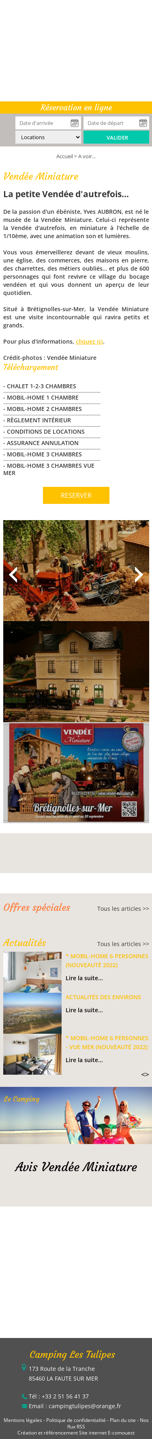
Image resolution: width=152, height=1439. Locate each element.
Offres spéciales (36, 907)
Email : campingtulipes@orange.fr (75, 1406)
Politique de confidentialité (76, 1420)
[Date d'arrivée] (48, 122)
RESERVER (76, 495)
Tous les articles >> (123, 908)
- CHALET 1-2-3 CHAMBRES (39, 386)
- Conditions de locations (44, 431)
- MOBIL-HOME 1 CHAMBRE (41, 397)
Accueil (64, 156)
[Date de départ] (116, 122)
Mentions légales (23, 1420)
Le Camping (21, 1099)
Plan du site (123, 1420)
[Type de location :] (48, 137)
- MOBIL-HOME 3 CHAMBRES (42, 454)
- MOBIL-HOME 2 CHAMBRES (42, 409)
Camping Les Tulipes (72, 1355)
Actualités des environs (103, 997)
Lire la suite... (84, 978)
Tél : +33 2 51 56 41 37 (59, 1396)
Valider (117, 137)
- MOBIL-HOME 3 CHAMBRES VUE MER (48, 469)
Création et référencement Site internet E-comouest (76, 1432)
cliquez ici (89, 341)
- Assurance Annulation (41, 443)
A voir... (87, 156)
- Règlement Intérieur (37, 420)
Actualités (24, 943)
